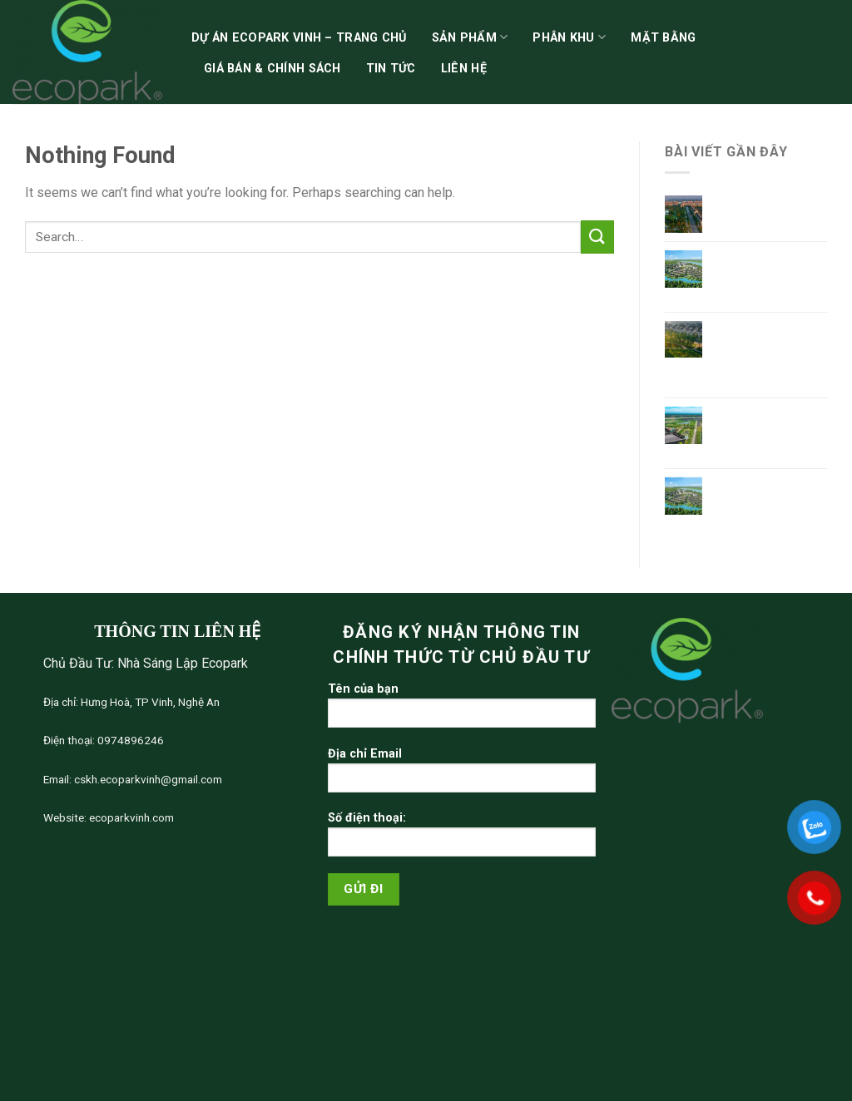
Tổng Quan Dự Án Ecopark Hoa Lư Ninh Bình (765, 274)
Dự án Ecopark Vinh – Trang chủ (299, 38)
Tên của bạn (462, 710)
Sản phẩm (470, 37)
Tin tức (391, 69)
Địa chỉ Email (462, 775)
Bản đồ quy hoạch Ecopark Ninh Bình (767, 493)
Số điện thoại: (462, 839)
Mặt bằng (663, 38)
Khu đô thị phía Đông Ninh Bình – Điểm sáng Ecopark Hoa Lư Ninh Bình (770, 353)
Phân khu (569, 37)
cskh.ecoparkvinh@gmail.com (147, 779)
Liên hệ (464, 69)
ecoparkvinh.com (130, 817)
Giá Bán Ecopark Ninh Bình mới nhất (768, 211)
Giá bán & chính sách (272, 69)
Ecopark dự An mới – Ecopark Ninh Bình (769, 430)
